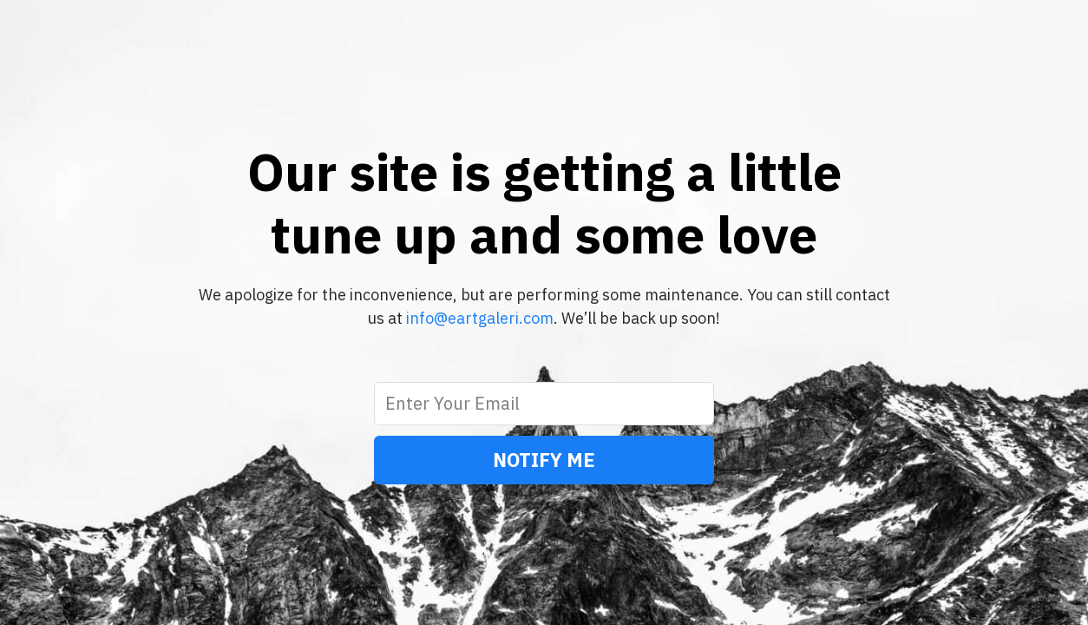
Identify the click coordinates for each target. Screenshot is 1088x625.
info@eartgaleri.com (480, 318)
